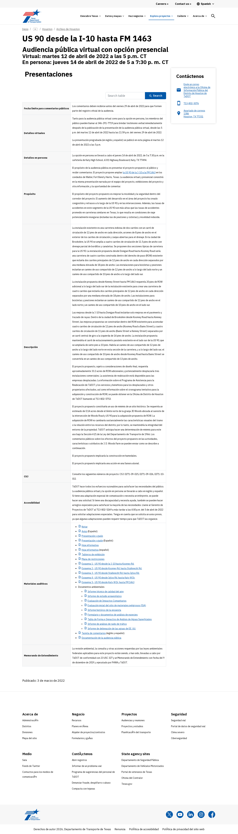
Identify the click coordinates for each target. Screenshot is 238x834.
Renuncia (120, 829)
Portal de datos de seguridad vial (188, 726)
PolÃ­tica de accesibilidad (144, 829)
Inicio (25, 29)
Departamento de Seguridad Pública (140, 760)
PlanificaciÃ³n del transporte (136, 732)
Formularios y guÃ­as (82, 738)
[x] (169, 814)
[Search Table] (125, 95)
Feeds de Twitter (31, 766)
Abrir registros (79, 760)
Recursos (76, 720)
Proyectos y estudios (132, 726)
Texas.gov (126, 783)
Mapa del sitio (29, 738)
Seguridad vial (178, 720)
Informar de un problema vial (87, 766)
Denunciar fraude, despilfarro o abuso (91, 782)
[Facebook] (211, 814)
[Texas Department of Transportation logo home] (32, 16)
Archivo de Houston (68, 29)
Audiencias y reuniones (133, 720)
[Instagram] (201, 814)
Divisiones (27, 732)
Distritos (26, 726)
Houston (47, 29)
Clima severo (177, 732)
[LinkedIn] (190, 814)
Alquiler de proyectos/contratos (88, 732)
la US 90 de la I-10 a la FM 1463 (139, 172)
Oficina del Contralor (132, 777)
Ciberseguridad (179, 738)
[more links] (35, 29)
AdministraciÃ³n (30, 720)
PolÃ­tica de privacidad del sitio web (183, 829)
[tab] (90, 16)
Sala (24, 760)
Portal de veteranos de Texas (136, 771)
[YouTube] (180, 814)
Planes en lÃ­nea (80, 726)
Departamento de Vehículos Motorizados (142, 766)
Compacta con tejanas (83, 788)
